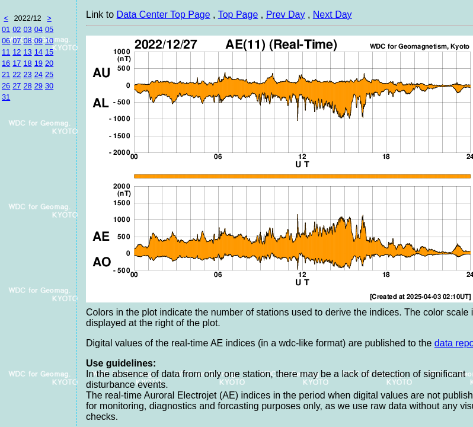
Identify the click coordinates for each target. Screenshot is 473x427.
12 (16, 51)
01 (6, 29)
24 (38, 74)
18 (27, 63)
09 (38, 40)
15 (49, 51)
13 (27, 51)
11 (6, 51)
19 (38, 63)
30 (49, 85)
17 (16, 63)
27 (16, 85)
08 (27, 40)
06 (6, 40)
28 (27, 85)
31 (6, 97)
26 (6, 85)
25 (49, 74)
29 (38, 85)
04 (38, 29)
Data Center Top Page (163, 14)
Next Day (332, 14)
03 (27, 29)
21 (6, 74)
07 (16, 40)
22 (16, 74)
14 (38, 51)
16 (6, 63)
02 (16, 29)
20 (49, 63)
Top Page (238, 14)
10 (49, 40)
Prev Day (285, 14)
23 (27, 74)
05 (49, 29)
